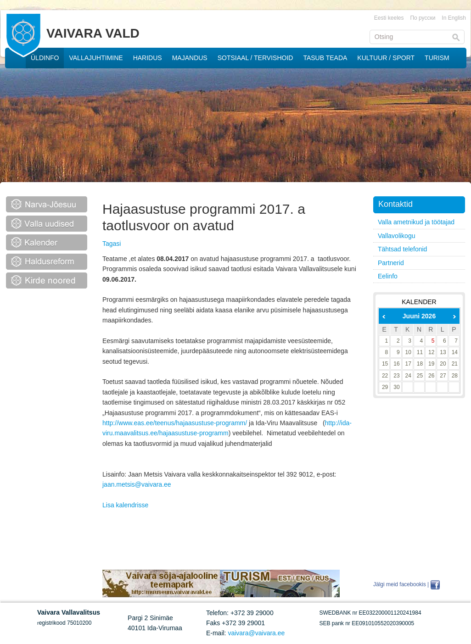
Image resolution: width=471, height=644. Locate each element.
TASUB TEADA (325, 57)
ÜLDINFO (45, 57)
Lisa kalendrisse (125, 505)
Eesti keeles (389, 18)
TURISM (437, 57)
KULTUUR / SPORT (386, 57)
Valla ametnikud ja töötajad (416, 222)
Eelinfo (388, 276)
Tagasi (111, 243)
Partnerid (391, 262)
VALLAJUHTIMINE (96, 57)
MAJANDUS (189, 57)
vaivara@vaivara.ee (256, 633)
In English (454, 18)
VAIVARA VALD (93, 33)
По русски (422, 18)
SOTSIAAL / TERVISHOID (255, 57)
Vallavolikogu (396, 235)
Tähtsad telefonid (402, 249)
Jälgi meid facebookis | (401, 584)
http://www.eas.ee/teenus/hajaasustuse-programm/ (174, 423)
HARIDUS (147, 57)
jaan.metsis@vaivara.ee (136, 484)
